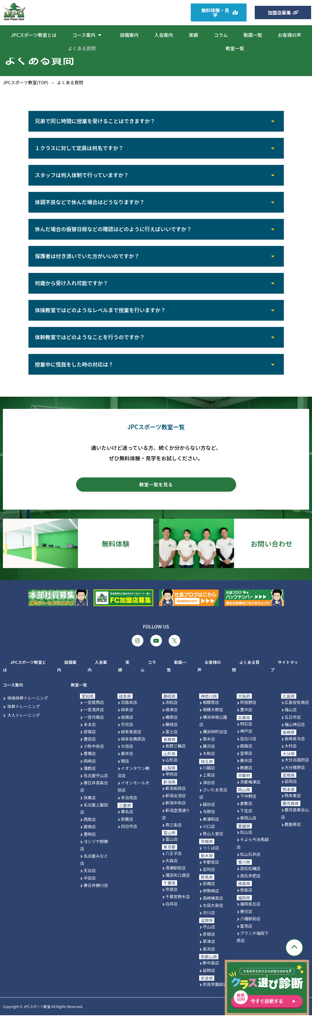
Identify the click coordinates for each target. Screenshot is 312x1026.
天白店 (89, 881)
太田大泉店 (213, 916)
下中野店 (248, 807)
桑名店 (127, 822)
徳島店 (246, 900)
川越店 (209, 778)
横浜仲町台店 (215, 742)
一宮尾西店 (93, 713)
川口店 (209, 837)
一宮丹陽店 (93, 728)
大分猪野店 (295, 778)
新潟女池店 (175, 806)
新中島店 (211, 974)
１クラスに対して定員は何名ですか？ (79, 149)
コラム (221, 34)
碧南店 (89, 837)
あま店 (89, 735)
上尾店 (209, 786)
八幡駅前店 (250, 929)
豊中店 (246, 720)
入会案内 (163, 34)
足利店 (209, 880)
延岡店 (291, 792)
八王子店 (173, 864)
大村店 (291, 756)
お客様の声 (289, 34)
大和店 (209, 764)
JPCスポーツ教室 (36, 1017)
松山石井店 (250, 865)
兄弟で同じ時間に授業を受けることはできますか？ (95, 121)
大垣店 (127, 757)
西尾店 (89, 830)
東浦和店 (211, 830)
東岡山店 (248, 829)
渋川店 (209, 923)
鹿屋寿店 (293, 835)
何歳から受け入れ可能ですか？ (72, 289)
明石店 (246, 734)
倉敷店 (246, 814)
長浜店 (209, 959)
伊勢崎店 (211, 901)
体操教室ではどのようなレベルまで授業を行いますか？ (100, 317)
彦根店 (209, 945)
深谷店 (209, 793)
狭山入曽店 (213, 844)
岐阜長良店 (131, 742)
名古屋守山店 (95, 786)
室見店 (246, 936)
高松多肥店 (250, 886)
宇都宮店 (211, 873)
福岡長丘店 (250, 914)
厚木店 (209, 749)
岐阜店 (127, 720)
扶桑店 (89, 808)
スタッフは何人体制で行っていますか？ (82, 177)
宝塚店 (246, 764)
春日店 (246, 922)
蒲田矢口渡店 (177, 886)
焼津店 (171, 720)
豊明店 (89, 845)
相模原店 (211, 713)
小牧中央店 (93, 757)
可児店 (127, 735)
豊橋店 (89, 764)
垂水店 (246, 771)
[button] (156, 122)
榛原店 (171, 728)
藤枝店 (171, 735)
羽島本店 (129, 713)
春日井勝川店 (95, 896)
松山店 (246, 843)
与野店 (209, 822)
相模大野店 (213, 720)
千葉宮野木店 (177, 907)
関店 (125, 772)
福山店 (291, 720)
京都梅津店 (250, 792)
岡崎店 (89, 772)
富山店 (171, 850)
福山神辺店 (295, 735)
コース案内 (88, 34)
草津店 (209, 952)
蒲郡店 (89, 779)
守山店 (209, 937)
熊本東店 (293, 806)
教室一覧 (235, 48)
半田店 (89, 889)
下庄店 (246, 821)
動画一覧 (252, 34)
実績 (193, 34)
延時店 (209, 981)
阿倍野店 (248, 713)
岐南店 (127, 728)
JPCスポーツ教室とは (33, 34)
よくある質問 (82, 48)
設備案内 (129, 34)
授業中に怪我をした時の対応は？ (74, 374)
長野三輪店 (175, 756)
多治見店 (129, 808)
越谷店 (209, 815)
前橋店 (209, 894)
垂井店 (127, 764)
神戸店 (246, 742)
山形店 (171, 771)
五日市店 (293, 728)
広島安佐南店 (297, 713)
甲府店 (171, 785)
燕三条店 (173, 835)
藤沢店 (209, 757)
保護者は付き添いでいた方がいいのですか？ (87, 261)
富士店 (171, 742)
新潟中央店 (175, 814)
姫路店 (246, 756)
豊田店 (89, 749)
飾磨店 (246, 778)
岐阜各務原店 (133, 749)
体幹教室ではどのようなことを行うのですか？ (90, 346)
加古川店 (248, 749)
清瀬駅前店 (175, 878)
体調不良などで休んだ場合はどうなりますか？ (90, 205)
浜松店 (171, 713)
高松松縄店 (250, 879)
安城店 (89, 742)
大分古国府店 (297, 771)
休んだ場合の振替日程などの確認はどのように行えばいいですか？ (113, 233)
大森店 (171, 871)
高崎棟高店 (213, 909)
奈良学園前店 (215, 995)
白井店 (171, 914)
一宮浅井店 (93, 720)
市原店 (171, 900)
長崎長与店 (295, 749)
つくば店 (211, 858)
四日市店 (129, 837)
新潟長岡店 (175, 799)
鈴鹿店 (127, 830)
